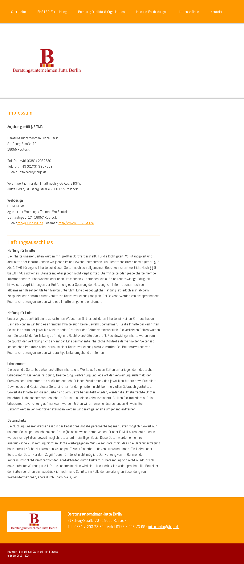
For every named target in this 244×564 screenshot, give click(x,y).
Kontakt (216, 11)
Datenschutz (25, 552)
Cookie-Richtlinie (41, 552)
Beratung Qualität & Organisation (101, 11)
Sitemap (54, 552)
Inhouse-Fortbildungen (151, 11)
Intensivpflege (189, 11)
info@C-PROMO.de (30, 223)
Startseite (18, 11)
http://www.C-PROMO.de (76, 223)
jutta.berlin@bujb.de (163, 526)
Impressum (12, 552)
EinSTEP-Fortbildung (52, 11)
